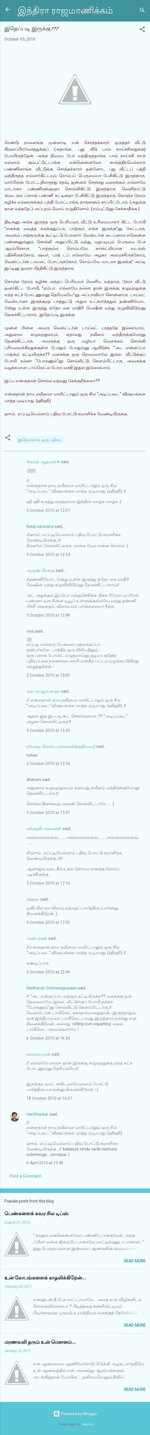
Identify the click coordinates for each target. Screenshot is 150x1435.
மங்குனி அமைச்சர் (43, 828)
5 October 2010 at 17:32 (48, 922)
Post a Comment (25, 1176)
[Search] (142, 11)
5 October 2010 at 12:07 (48, 510)
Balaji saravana (39, 526)
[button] (142, 30)
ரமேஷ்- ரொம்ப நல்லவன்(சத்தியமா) (60, 746)
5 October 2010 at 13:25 (48, 730)
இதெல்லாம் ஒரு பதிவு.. (40, 439)
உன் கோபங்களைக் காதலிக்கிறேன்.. (45, 1278)
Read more (135, 1261)
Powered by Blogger (75, 1413)
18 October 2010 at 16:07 (49, 1098)
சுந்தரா (32, 899)
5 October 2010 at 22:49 (48, 972)
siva (30, 631)
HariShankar (37, 1114)
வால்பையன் (38, 1054)
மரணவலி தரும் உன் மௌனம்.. (40, 1342)
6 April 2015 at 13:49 (44, 1162)
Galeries (87, 1424)
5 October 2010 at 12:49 (48, 615)
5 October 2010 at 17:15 (48, 883)
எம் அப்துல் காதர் (43, 691)
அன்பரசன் (36, 938)
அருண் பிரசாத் (40, 570)
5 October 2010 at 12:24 (48, 554)
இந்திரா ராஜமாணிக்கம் (65, 10)
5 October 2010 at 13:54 (48, 763)
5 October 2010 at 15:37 (48, 812)
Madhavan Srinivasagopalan (51, 988)
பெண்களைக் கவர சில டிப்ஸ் (36, 1213)
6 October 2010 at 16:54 (48, 1038)
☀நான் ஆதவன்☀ (43, 461)
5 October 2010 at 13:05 (48, 675)
